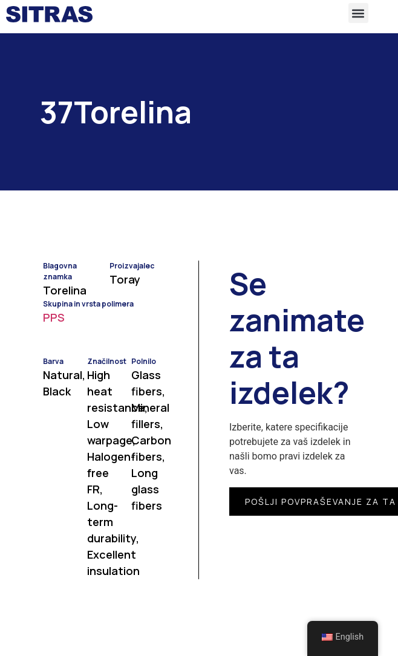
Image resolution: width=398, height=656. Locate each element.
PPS (54, 317)
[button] (358, 13)
